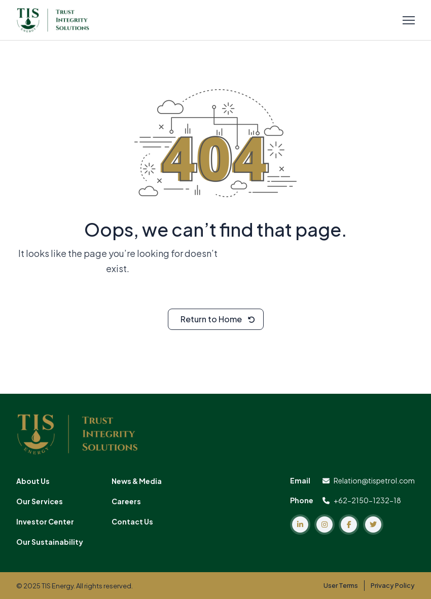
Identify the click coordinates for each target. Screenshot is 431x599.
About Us (33, 480)
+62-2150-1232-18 (361, 500)
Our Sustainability (49, 541)
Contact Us (132, 521)
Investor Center (45, 521)
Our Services (39, 501)
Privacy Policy (393, 585)
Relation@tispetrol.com (368, 480)
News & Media (137, 480)
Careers (126, 501)
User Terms (341, 585)
